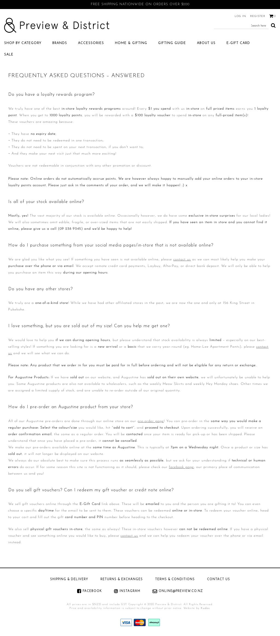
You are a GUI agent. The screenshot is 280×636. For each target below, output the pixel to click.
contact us (182, 259)
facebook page (181, 467)
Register (257, 16)
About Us (206, 43)
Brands (59, 43)
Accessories (91, 43)
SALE (8, 54)
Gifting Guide (172, 43)
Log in (240, 16)
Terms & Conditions (175, 579)
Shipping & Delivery (69, 579)
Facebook (92, 591)
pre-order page (151, 421)
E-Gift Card (238, 43)
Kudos (205, 608)
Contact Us (218, 579)
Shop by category (22, 43)
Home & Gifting (131, 43)
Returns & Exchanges (121, 579)
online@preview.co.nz (181, 591)
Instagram (129, 591)
